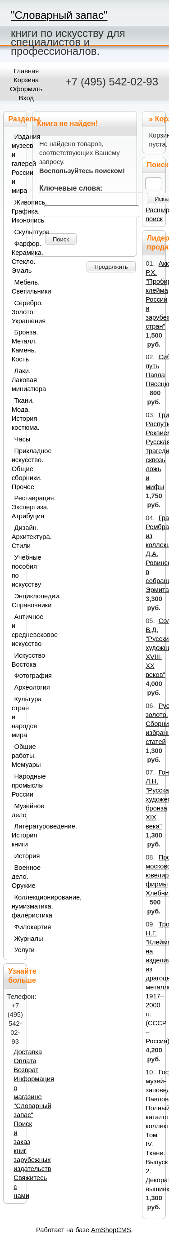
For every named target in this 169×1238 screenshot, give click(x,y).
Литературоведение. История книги (17, 835)
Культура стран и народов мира (17, 717)
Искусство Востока (17, 660)
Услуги (18, 949)
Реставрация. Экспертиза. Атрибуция (17, 507)
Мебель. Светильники (17, 287)
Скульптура (18, 232)
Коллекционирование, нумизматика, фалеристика (17, 906)
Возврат (26, 1069)
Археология (18, 687)
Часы (18, 439)
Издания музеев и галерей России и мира (17, 163)
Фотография (18, 675)
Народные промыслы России (17, 785)
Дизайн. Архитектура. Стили (17, 536)
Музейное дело (17, 810)
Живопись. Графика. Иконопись (17, 211)
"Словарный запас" (59, 15)
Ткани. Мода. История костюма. (17, 414)
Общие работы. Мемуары (17, 755)
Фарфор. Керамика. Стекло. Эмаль (17, 257)
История (18, 855)
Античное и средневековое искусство (17, 630)
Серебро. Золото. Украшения (17, 312)
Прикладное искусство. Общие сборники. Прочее (17, 468)
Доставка (28, 1051)
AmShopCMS (111, 1230)
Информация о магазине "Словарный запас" (34, 1096)
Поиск (61, 239)
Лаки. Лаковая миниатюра (17, 379)
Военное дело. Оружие (17, 876)
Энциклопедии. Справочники (17, 600)
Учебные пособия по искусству (17, 571)
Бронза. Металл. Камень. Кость (17, 346)
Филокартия (18, 927)
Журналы (18, 938)
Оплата (25, 1060)
